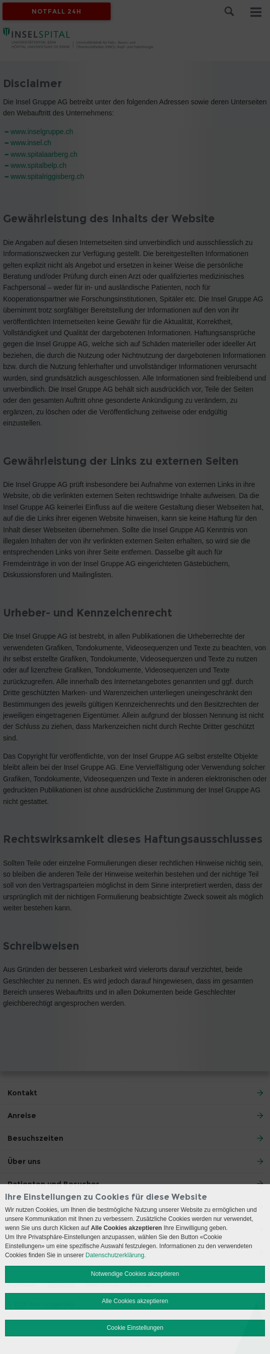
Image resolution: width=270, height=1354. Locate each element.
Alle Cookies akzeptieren (135, 1301)
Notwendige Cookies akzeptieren (135, 1273)
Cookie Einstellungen (135, 1327)
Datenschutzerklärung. (115, 1255)
